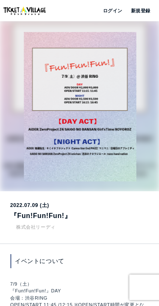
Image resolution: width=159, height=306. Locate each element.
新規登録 (137, 10)
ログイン (112, 10)
